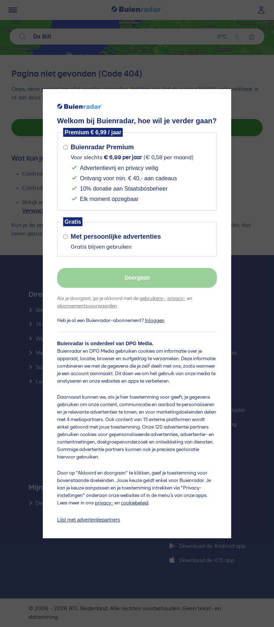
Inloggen (154, 320)
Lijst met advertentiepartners (88, 520)
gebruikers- (152, 298)
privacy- (176, 298)
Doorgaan (137, 278)
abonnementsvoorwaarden (87, 306)
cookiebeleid (134, 503)
